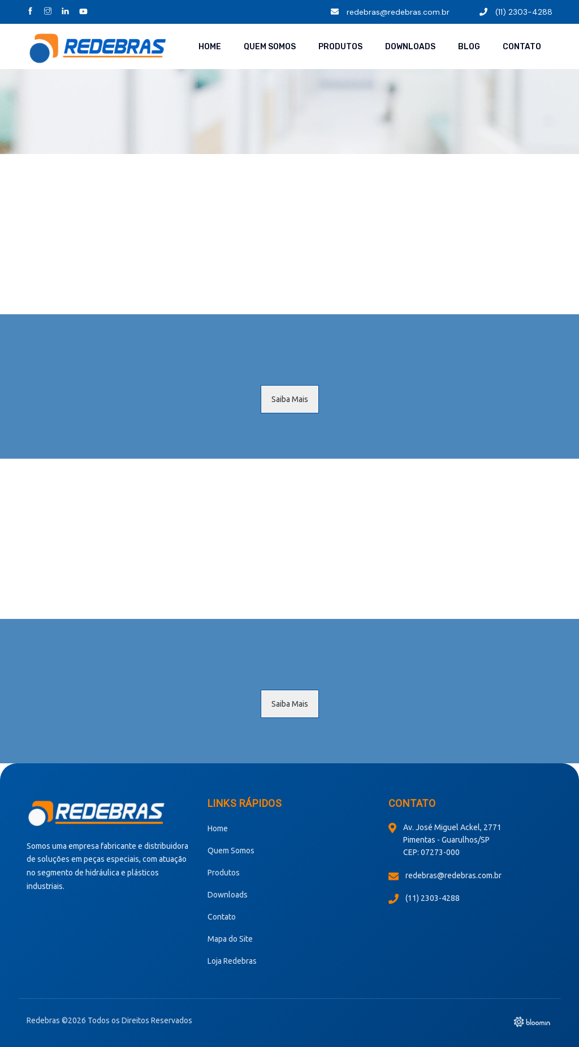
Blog (469, 47)
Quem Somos (270, 47)
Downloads (410, 47)
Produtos (340, 47)
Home (209, 47)
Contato (522, 47)
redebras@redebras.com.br (390, 12)
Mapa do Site (230, 938)
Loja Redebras (232, 960)
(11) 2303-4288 (515, 12)
